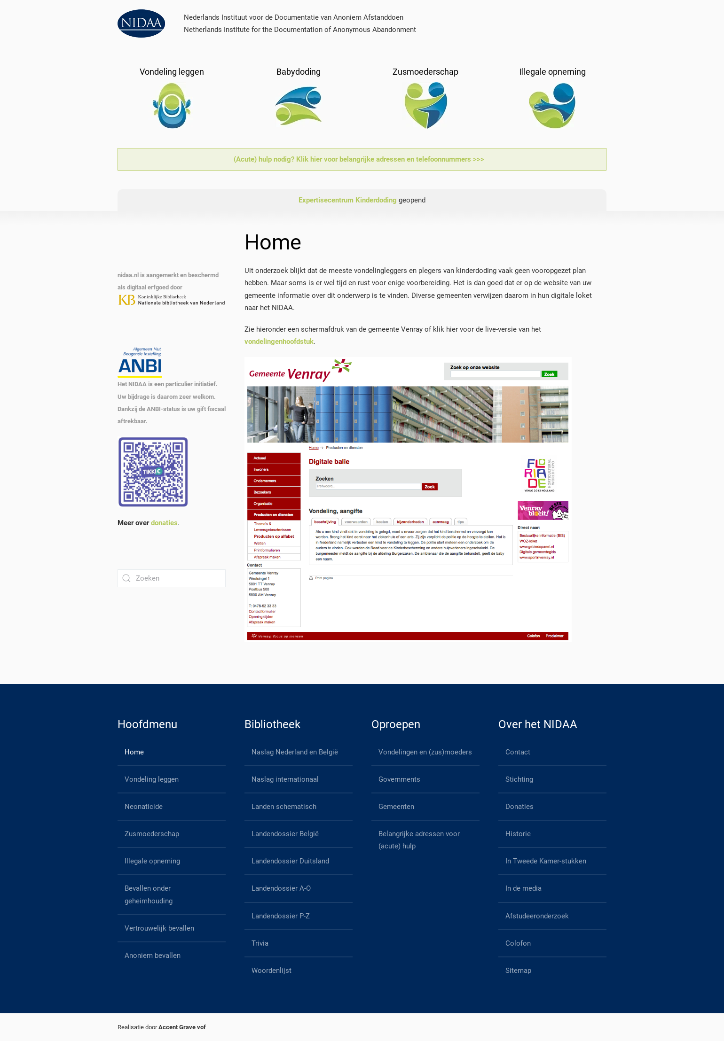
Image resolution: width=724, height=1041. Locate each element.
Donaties (519, 806)
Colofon (518, 943)
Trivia (260, 943)
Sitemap (518, 970)
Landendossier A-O (281, 888)
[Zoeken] (172, 578)
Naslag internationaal (285, 779)
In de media (523, 888)
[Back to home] (141, 23)
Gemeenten (396, 806)
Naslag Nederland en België (295, 752)
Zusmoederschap (152, 834)
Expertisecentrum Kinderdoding (348, 200)
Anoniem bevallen (153, 955)
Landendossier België (285, 834)
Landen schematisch (284, 806)
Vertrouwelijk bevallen (159, 928)
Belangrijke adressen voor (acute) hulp (419, 840)
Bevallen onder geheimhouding (149, 894)
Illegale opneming (152, 861)
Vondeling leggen (152, 779)
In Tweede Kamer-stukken (545, 861)
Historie (518, 834)
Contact (517, 752)
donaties (164, 523)
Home (134, 752)
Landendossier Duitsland (290, 861)
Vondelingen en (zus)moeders (425, 752)
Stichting (519, 779)
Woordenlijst (271, 970)
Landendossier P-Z (281, 916)
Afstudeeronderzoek (537, 916)
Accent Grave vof (182, 1027)
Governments (399, 779)
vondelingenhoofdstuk (279, 341)
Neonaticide (144, 806)
